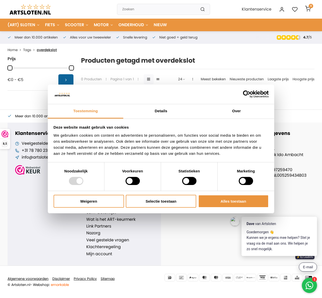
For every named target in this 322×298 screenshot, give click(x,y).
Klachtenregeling (103, 247)
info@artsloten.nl (38, 157)
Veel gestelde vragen (107, 240)
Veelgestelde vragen (42, 143)
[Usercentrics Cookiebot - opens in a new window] (247, 94)
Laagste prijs (278, 79)
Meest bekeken (213, 79)
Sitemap (108, 278)
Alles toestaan (233, 201)
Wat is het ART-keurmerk (111, 219)
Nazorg (93, 233)
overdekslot (47, 50)
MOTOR (103, 25)
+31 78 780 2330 (37, 150)
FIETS (52, 25)
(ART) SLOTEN (24, 25)
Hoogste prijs (303, 79)
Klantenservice (256, 9)
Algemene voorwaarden (28, 278)
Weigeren (88, 201)
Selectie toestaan (161, 201)
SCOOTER (77, 25)
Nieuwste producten (247, 79)
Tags (30, 50)
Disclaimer (61, 278)
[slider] (9, 67)
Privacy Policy (85, 278)
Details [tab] (161, 111)
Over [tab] (236, 111)
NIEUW (160, 25)
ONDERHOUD (133, 25)
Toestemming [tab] (85, 111)
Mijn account (99, 254)
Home (15, 50)
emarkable (60, 284)
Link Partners (98, 226)
